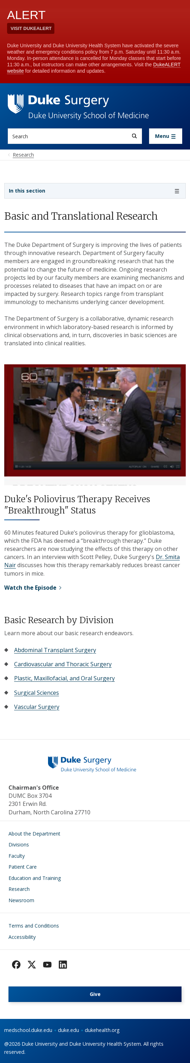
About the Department (34, 833)
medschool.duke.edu (28, 1030)
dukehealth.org (102, 1030)
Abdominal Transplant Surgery (55, 650)
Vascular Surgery (36, 707)
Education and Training (34, 878)
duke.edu (68, 1030)
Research (19, 889)
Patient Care (22, 866)
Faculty (16, 855)
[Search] (134, 136)
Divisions (18, 844)
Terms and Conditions (33, 925)
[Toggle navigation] (165, 136)
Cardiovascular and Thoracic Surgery (63, 664)
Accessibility (22, 937)
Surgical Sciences (36, 693)
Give (95, 994)
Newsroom (21, 900)
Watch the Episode (30, 587)
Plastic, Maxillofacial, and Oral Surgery (64, 678)
